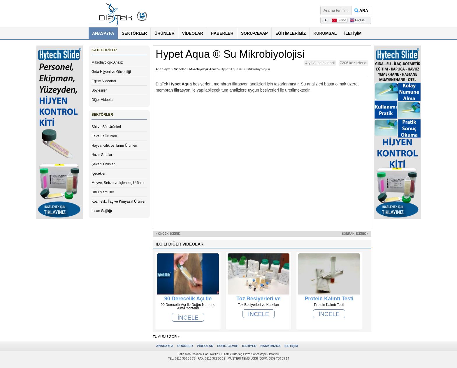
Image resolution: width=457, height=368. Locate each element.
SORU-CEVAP (254, 33)
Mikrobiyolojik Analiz (107, 62)
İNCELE (187, 317)
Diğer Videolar (103, 100)
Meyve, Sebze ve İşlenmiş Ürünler (118, 183)
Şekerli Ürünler (103, 164)
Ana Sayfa (163, 69)
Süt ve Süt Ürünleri (106, 127)
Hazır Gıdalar (102, 155)
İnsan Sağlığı (102, 211)
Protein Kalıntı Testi (329, 299)
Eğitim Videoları (104, 81)
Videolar (180, 69)
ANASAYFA (103, 33)
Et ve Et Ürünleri (104, 136)
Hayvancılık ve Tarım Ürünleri (114, 145)
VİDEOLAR (192, 33)
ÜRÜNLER (164, 33)
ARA (363, 10)
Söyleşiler (99, 90)
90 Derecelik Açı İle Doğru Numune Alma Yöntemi (188, 299)
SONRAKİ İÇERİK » (355, 233)
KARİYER (249, 346)
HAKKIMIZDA (270, 346)
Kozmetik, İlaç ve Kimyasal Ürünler (118, 201)
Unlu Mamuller (103, 192)
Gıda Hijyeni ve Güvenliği (111, 72)
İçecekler (99, 173)
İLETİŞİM (352, 33)
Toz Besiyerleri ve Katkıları (258, 299)
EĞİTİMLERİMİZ (290, 33)
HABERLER (222, 33)
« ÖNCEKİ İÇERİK (168, 233)
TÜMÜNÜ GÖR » (166, 337)
